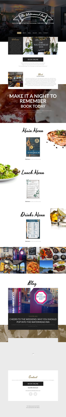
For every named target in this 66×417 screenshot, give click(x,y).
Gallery (35, 32)
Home (19, 32)
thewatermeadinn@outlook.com (33, 390)
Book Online (33, 59)
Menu (29, 32)
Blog (40, 32)
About (24, 32)
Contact (45, 32)
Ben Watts (37, 407)
